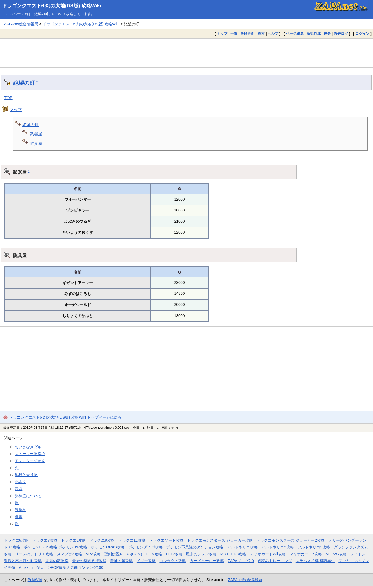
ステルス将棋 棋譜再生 (315, 561)
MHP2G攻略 (336, 554)
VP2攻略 (93, 554)
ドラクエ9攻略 (102, 540)
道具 (18, 517)
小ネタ (20, 482)
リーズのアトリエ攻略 (34, 554)
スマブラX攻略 (69, 554)
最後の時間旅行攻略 (89, 561)
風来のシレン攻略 (201, 554)
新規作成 (314, 34)
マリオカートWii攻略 (268, 554)
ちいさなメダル (28, 447)
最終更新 (247, 34)
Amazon (26, 567)
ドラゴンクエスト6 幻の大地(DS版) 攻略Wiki (51, 5)
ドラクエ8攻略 (73, 540)
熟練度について (28, 496)
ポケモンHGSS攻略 (40, 547)
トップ (222, 34)
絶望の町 (24, 83)
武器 (18, 489)
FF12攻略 (174, 554)
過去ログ (341, 34)
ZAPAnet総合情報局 (21, 24)
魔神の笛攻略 (121, 561)
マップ (16, 109)
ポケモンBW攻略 (72, 547)
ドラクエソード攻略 (166, 540)
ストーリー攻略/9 (30, 454)
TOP (8, 97)
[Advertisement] (186, 53)
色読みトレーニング (275, 561)
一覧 (233, 34)
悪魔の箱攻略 (56, 561)
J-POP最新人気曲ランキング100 (75, 567)
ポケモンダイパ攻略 (145, 547)
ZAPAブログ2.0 (241, 561)
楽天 (40, 567)
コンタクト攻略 (172, 561)
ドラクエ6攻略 (16, 540)
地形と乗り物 (26, 475)
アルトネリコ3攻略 (313, 547)
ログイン (362, 34)
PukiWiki (35, 580)
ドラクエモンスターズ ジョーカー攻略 (220, 540)
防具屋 (36, 143)
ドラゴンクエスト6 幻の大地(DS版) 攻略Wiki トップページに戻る (65, 417)
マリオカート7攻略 (305, 554)
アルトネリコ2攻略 (277, 547)
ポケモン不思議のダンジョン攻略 (194, 547)
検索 (261, 34)
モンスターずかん (30, 461)
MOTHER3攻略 (233, 554)
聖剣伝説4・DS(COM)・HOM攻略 (133, 554)
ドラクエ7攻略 (44, 540)
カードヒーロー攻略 (207, 561)
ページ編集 (295, 34)
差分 (327, 34)
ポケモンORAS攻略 (107, 547)
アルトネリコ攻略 (242, 547)
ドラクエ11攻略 (131, 540)
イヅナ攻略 (146, 561)
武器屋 (36, 133)
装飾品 (20, 510)
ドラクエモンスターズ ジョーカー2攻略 (290, 540)
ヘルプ (273, 34)
